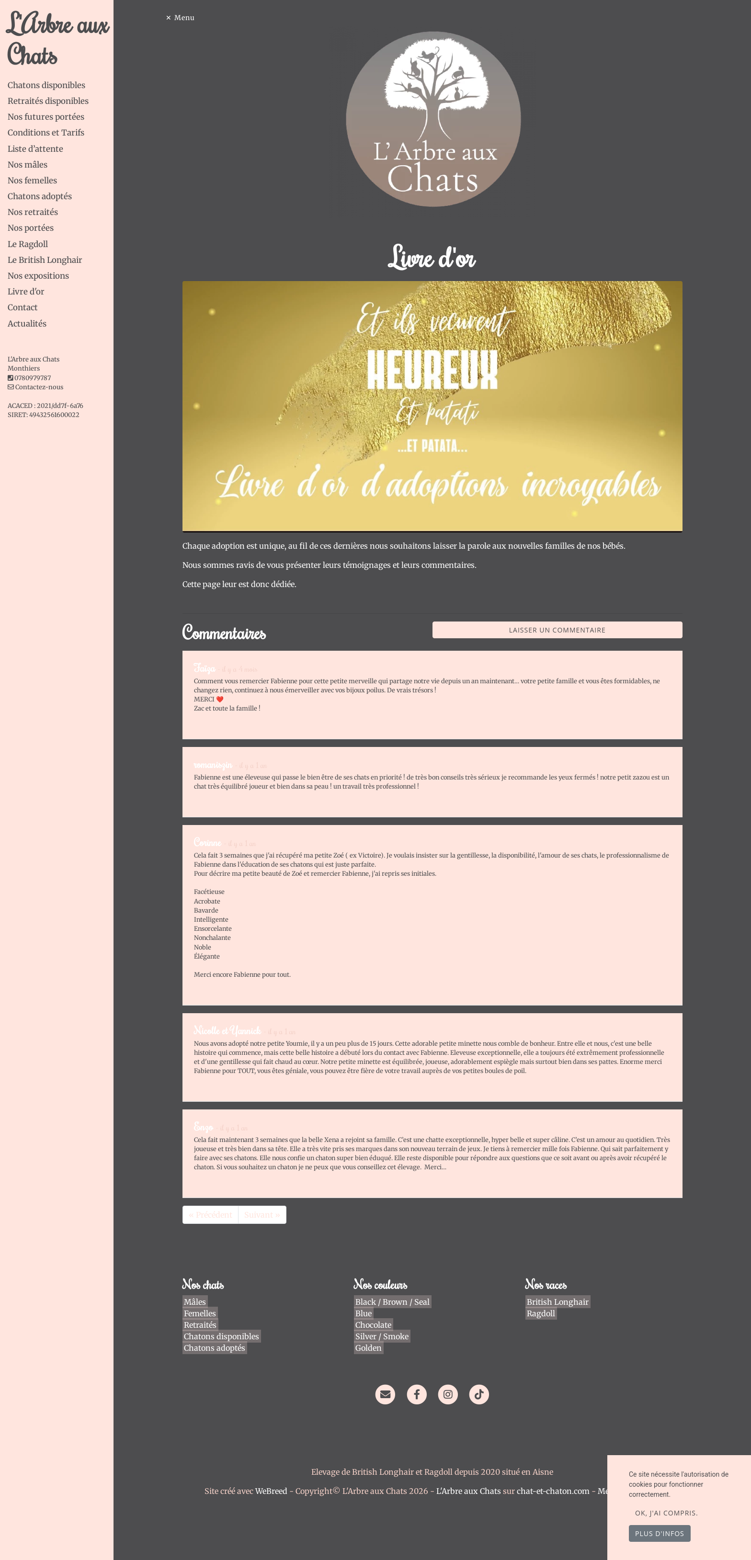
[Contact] (388, 1394)
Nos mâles (27, 164)
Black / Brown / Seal (394, 1302)
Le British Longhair (45, 260)
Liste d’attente (35, 149)
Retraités (201, 1325)
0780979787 (32, 378)
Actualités (27, 323)
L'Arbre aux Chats (58, 38)
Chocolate (375, 1325)
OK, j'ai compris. (666, 1512)
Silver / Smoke (383, 1336)
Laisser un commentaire (560, 629)
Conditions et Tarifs (46, 132)
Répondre (658, 721)
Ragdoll (542, 1313)
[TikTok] (482, 1394)
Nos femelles (32, 180)
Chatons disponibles (46, 85)
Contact (23, 307)
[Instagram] (451, 1394)
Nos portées (31, 228)
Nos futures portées (46, 117)
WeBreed (274, 1491)
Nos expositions (38, 276)
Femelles (201, 1313)
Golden (370, 1348)
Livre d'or (26, 291)
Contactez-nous (35, 387)
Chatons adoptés (40, 196)
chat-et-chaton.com (557, 1491)
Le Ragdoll (28, 244)
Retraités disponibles (48, 101)
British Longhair (559, 1302)
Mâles (196, 1302)
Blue (365, 1313)
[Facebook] (419, 1394)
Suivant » (265, 1215)
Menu (187, 17)
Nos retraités (33, 212)
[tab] (64, 85)
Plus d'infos (659, 1533)
